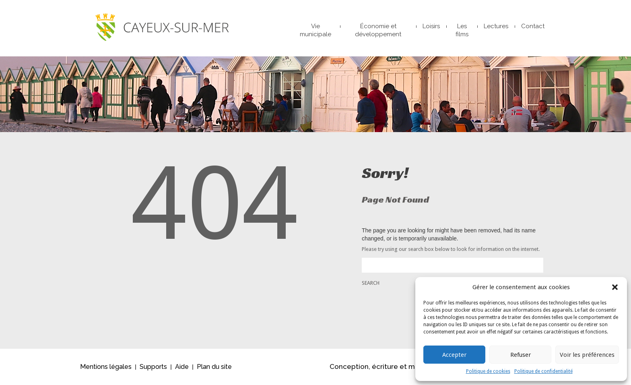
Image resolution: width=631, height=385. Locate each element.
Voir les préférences (587, 354)
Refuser (520, 354)
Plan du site (214, 367)
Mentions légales (106, 367)
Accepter (454, 354)
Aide (182, 367)
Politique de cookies (488, 371)
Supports (153, 367)
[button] (615, 287)
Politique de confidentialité (543, 371)
